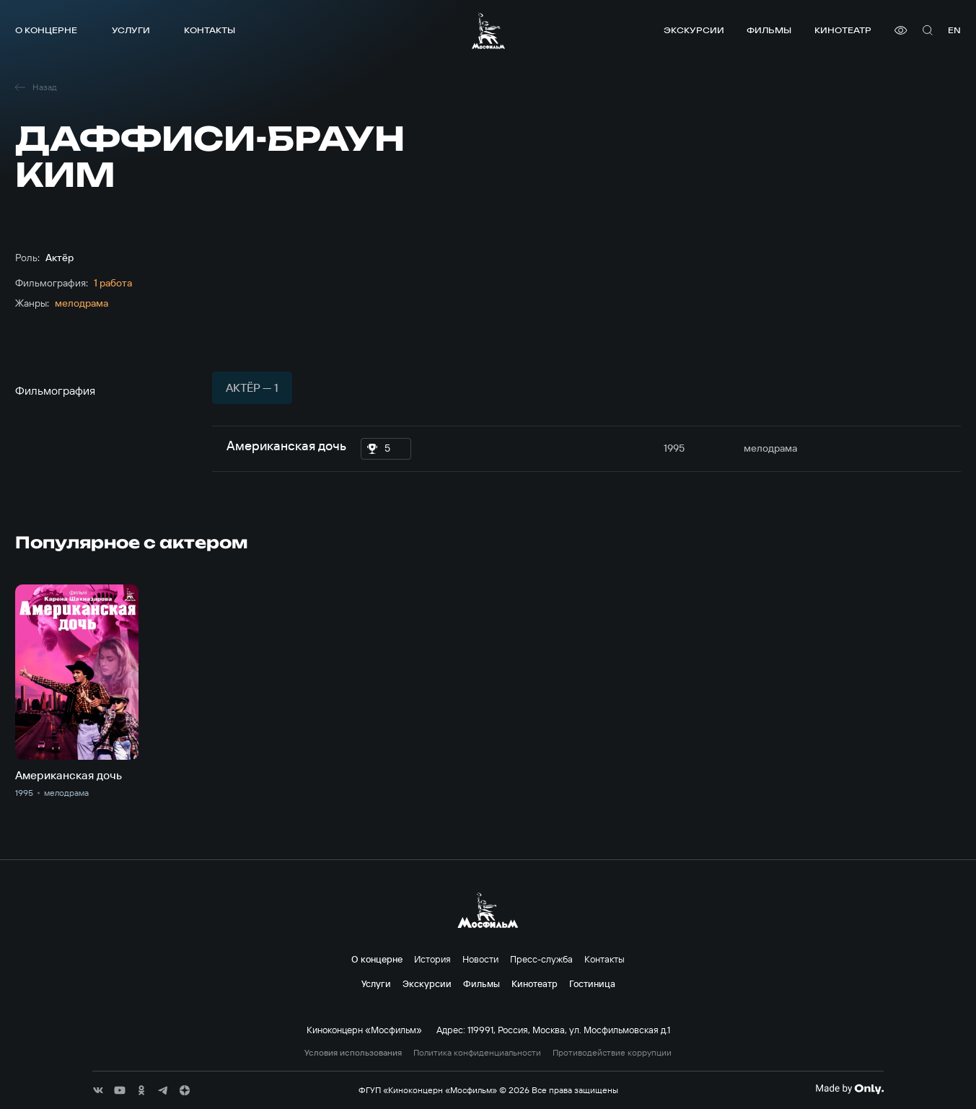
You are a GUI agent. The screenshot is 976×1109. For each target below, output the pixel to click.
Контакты (209, 30)
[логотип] (488, 31)
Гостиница (592, 983)
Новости (480, 959)
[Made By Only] (849, 1089)
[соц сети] (98, 1090)
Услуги (131, 30)
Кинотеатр (842, 30)
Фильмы (769, 30)
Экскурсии (694, 30)
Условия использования (353, 1053)
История (432, 959)
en (954, 30)
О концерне (46, 30)
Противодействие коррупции (612, 1053)
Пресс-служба (541, 959)
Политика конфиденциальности (477, 1053)
